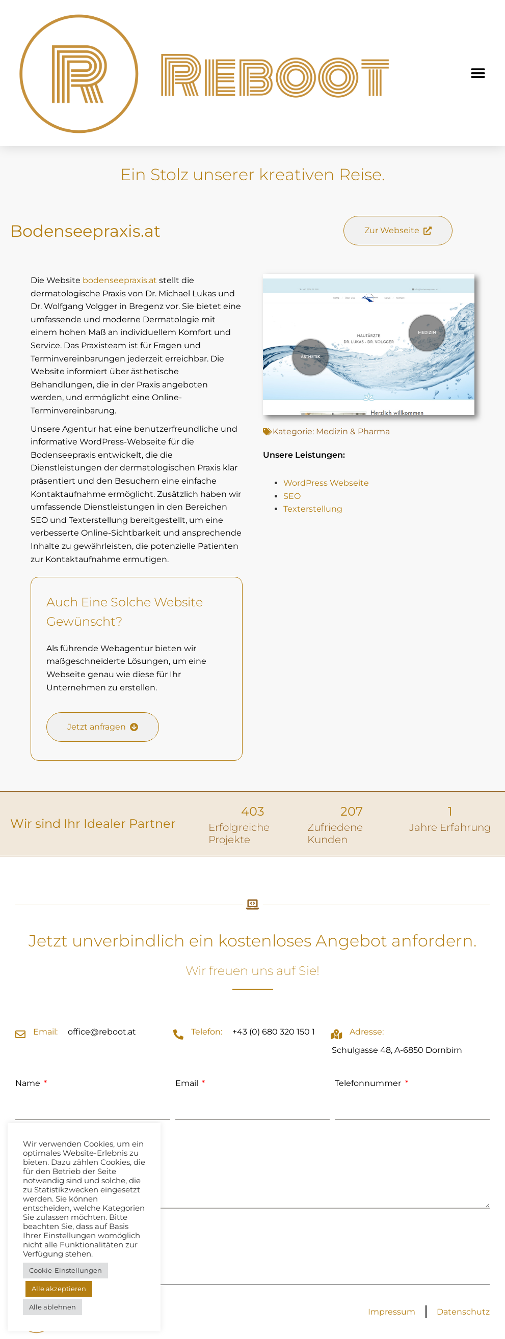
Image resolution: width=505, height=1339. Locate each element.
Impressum (391, 1312)
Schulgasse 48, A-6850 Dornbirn (397, 1050)
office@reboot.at (102, 1032)
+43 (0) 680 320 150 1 (273, 1032)
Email (187, 1083)
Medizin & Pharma (353, 431)
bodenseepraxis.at (120, 280)
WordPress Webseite (326, 483)
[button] (478, 73)
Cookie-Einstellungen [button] (65, 1270)
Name (28, 1083)
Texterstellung (312, 509)
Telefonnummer (369, 1083)
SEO (292, 496)
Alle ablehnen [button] (52, 1307)
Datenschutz (463, 1312)
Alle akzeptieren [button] (59, 1289)
